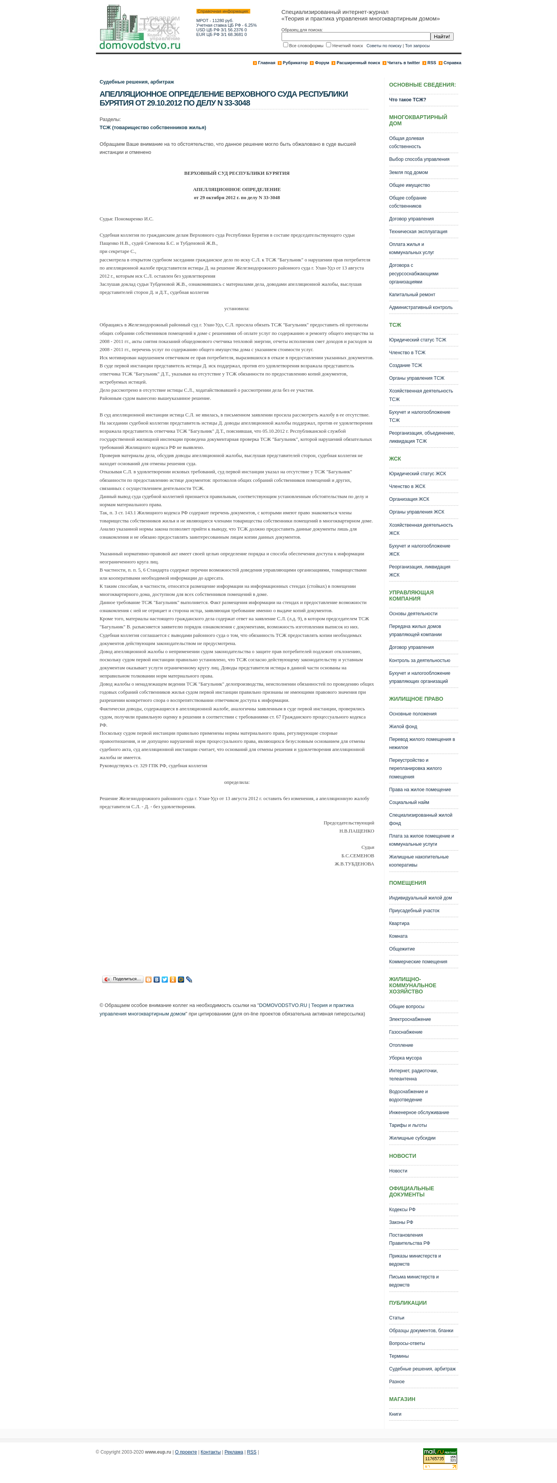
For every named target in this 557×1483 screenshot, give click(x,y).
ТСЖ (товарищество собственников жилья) (153, 127)
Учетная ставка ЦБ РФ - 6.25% (226, 25)
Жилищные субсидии (412, 1138)
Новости (398, 1171)
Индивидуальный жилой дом (420, 898)
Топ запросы (417, 45)
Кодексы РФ (402, 1209)
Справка (452, 62)
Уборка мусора (405, 1058)
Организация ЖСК (409, 499)
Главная (266, 62)
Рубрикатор (295, 62)
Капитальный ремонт (412, 294)
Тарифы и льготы (408, 1125)
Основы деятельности (413, 613)
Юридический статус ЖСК (417, 473)
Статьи (396, 1318)
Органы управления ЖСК (416, 512)
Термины (399, 1356)
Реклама (234, 1452)
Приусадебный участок (414, 910)
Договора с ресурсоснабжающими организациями (414, 273)
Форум (322, 62)
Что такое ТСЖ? (407, 99)
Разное (397, 1381)
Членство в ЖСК (407, 486)
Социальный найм (409, 802)
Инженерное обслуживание (419, 1112)
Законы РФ (401, 1222)
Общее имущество (409, 185)
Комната (398, 936)
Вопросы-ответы (407, 1343)
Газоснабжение (405, 1032)
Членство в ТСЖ (407, 352)
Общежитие (402, 949)
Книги (395, 1414)
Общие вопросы (406, 1006)
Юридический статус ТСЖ (417, 340)
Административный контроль (421, 307)
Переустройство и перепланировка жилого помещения (415, 768)
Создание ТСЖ (405, 365)
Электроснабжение (410, 1019)
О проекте (186, 1452)
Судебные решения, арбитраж (137, 82)
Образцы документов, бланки (421, 1330)
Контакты (211, 1452)
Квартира (399, 923)
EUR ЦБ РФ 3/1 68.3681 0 (221, 34)
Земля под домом (408, 172)
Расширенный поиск (358, 62)
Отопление (401, 1045)
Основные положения (413, 714)
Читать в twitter (404, 62)
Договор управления (411, 219)
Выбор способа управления (419, 159)
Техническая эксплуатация (418, 231)
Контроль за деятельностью (419, 660)
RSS (431, 62)
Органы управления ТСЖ (416, 378)
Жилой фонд (403, 726)
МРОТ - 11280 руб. (215, 20)
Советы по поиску (384, 45)
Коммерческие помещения (418, 961)
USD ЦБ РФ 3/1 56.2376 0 (221, 29)
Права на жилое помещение (420, 789)
